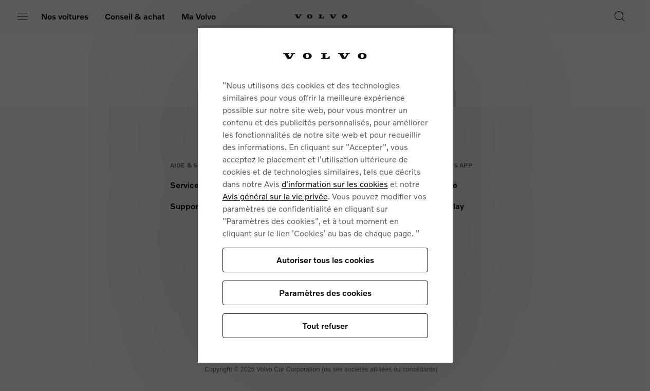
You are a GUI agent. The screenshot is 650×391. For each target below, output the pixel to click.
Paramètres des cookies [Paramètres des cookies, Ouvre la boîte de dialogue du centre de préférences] (325, 292)
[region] (325, 195)
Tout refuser (325, 325)
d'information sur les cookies (335, 184)
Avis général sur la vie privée (275, 196)
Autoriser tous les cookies (325, 260)
